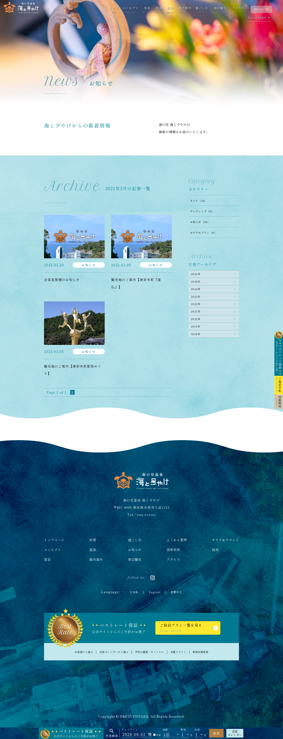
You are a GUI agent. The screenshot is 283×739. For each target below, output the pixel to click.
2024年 (197, 294)
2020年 (197, 332)
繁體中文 (179, 591)
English (154, 591)
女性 (197, 729)
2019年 (197, 342)
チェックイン (129, 729)
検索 (216, 733)
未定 (157, 735)
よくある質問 (177, 539)
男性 (183, 729)
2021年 (197, 323)
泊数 (165, 729)
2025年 (197, 284)
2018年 (197, 351)
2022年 (197, 313)
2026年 (197, 275)
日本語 (130, 591)
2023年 (197, 303)
